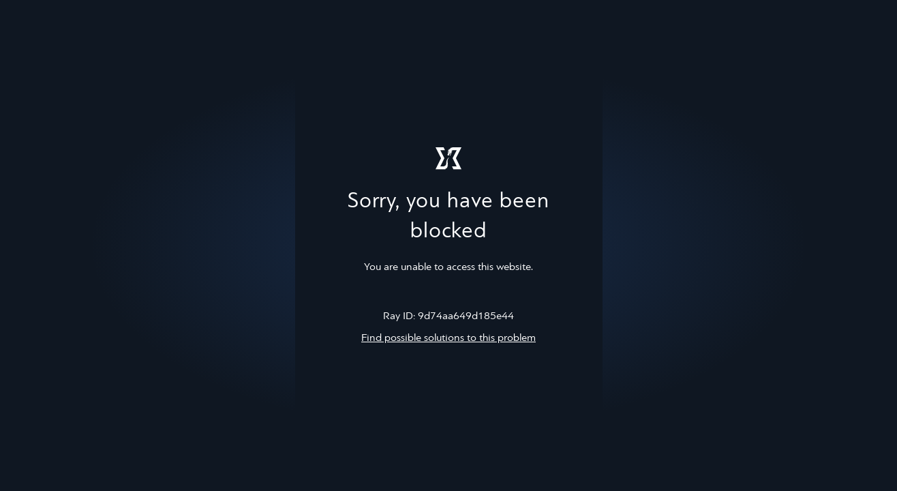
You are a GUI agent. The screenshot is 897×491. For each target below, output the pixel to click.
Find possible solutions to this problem (448, 338)
